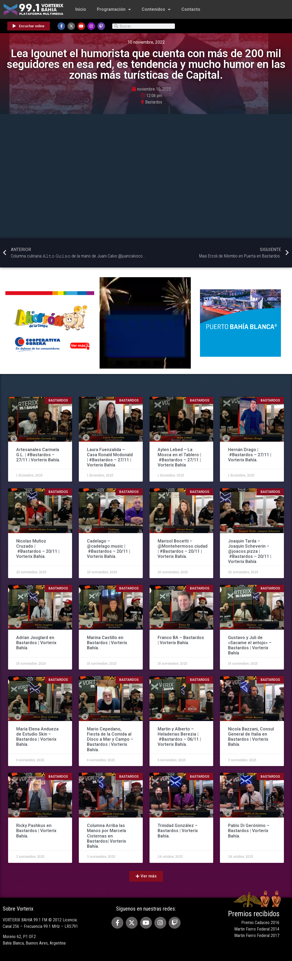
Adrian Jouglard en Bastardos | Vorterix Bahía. (36, 642)
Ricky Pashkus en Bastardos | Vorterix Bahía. (36, 830)
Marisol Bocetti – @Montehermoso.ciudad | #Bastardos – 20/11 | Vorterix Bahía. (183, 548)
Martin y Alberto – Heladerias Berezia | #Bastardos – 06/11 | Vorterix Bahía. (179, 736)
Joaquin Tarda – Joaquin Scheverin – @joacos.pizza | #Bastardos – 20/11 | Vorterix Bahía (249, 551)
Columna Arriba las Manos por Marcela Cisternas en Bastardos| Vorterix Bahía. (106, 836)
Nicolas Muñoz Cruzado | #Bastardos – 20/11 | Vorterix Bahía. (37, 548)
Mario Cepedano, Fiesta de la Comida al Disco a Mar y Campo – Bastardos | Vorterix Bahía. (110, 739)
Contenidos (156, 9)
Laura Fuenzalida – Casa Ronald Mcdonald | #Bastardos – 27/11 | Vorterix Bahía (110, 457)
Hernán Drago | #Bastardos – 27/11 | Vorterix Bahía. (249, 454)
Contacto (190, 9)
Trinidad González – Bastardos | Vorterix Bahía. (178, 830)
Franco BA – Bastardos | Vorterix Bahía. (181, 640)
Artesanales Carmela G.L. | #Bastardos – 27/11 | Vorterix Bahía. (38, 454)
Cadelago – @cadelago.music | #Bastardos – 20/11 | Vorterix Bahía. (108, 548)
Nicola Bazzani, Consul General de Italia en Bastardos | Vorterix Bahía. (251, 736)
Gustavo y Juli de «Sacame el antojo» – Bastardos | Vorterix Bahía (249, 645)
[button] (146, 876)
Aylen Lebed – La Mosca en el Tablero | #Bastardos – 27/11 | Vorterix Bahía (179, 457)
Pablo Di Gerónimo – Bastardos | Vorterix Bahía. (248, 830)
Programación (114, 9)
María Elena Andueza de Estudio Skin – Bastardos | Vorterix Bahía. (37, 736)
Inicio (80, 9)
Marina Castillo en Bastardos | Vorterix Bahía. (107, 642)
